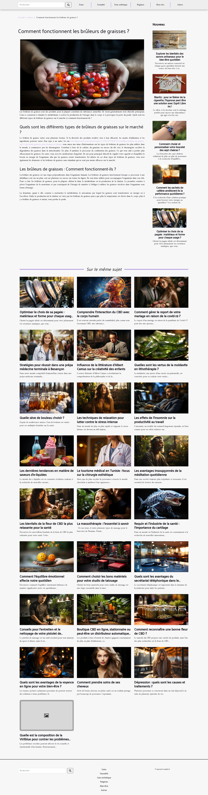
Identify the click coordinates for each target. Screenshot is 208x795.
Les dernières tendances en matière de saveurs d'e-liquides (47, 472)
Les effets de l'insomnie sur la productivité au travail (154, 419)
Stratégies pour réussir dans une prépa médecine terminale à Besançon (46, 367)
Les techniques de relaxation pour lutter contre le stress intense (100, 419)
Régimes (140, 5)
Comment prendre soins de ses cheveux (98, 684)
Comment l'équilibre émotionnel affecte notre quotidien (42, 578)
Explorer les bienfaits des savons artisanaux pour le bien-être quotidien (170, 56)
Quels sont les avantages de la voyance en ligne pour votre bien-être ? (47, 684)
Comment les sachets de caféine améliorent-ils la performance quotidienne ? (169, 190)
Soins (81, 5)
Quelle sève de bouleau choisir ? (42, 418)
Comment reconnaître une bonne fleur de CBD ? (161, 631)
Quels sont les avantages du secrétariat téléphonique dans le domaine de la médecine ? (156, 580)
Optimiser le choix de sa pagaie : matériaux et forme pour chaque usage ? (170, 234)
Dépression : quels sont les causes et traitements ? (159, 684)
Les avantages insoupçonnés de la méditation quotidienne (157, 472)
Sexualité (101, 5)
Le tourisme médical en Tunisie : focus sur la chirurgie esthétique (103, 472)
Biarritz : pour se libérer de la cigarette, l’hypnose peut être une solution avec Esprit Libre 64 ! (170, 102)
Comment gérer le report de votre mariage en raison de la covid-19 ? (157, 314)
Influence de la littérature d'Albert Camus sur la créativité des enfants (101, 367)
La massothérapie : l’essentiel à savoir (103, 523)
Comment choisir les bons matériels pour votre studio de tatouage (102, 578)
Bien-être (160, 5)
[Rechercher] (41, 4)
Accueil (21, 17)
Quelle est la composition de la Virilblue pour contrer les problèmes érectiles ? (44, 739)
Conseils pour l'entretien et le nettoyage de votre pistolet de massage (40, 633)
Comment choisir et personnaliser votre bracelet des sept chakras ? (169, 147)
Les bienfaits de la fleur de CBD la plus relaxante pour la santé (46, 525)
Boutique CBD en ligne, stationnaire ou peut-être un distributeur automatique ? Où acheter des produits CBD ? (103, 633)
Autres (180, 5)
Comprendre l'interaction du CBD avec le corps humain (103, 314)
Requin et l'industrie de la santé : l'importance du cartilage (156, 525)
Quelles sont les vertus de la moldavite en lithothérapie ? (161, 367)
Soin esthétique (120, 5)
